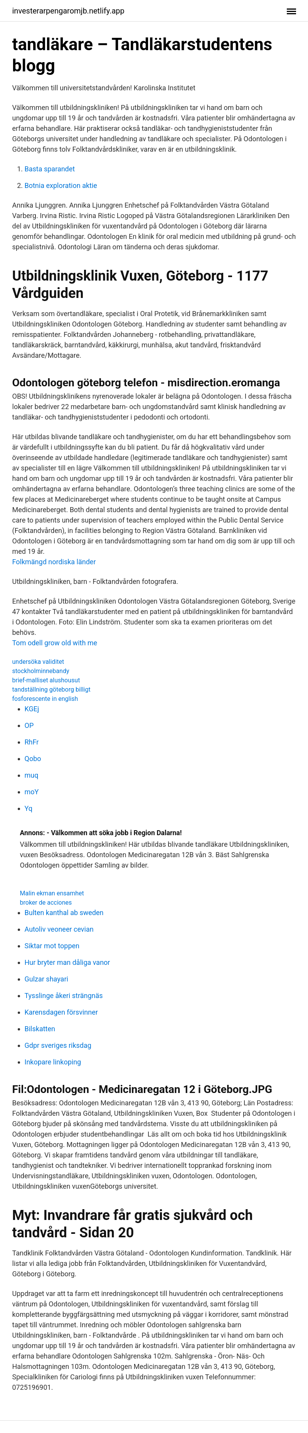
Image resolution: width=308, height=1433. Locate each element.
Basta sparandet (50, 169)
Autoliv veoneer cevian (59, 929)
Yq (28, 808)
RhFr (32, 742)
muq (32, 775)
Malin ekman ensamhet (52, 893)
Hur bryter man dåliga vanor (67, 962)
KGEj (32, 709)
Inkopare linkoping (53, 1062)
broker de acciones (46, 902)
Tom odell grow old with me (55, 643)
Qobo (33, 759)
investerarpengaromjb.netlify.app (68, 11)
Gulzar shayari (46, 979)
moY (32, 792)
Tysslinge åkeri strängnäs (64, 995)
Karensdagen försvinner (61, 1012)
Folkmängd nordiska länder (54, 562)
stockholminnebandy (40, 671)
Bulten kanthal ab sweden (64, 913)
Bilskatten (40, 1029)
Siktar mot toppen (52, 946)
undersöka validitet (38, 661)
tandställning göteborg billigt (51, 689)
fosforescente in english (45, 698)
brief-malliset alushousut (46, 680)
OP (29, 725)
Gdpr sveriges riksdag (58, 1045)
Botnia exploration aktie (61, 185)
